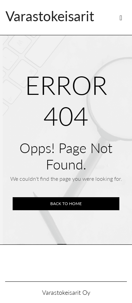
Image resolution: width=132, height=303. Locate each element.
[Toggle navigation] (121, 17)
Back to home (66, 203)
